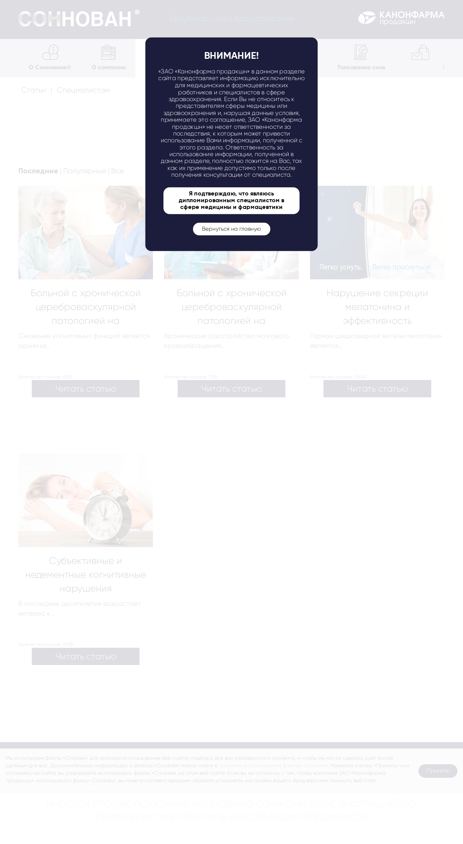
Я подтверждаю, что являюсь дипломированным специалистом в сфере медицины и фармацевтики (231, 200)
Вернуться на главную (231, 229)
